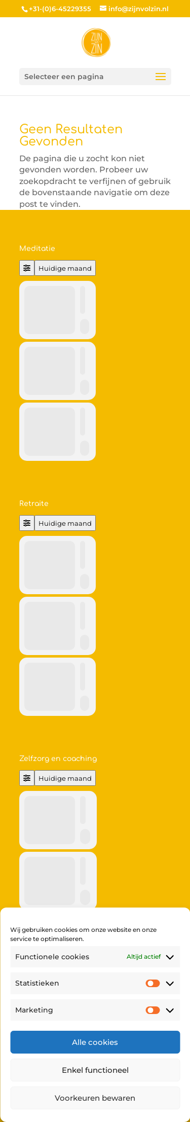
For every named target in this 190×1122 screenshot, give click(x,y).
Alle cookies (95, 1042)
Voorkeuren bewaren (95, 1098)
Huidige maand (65, 268)
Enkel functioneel (95, 1070)
